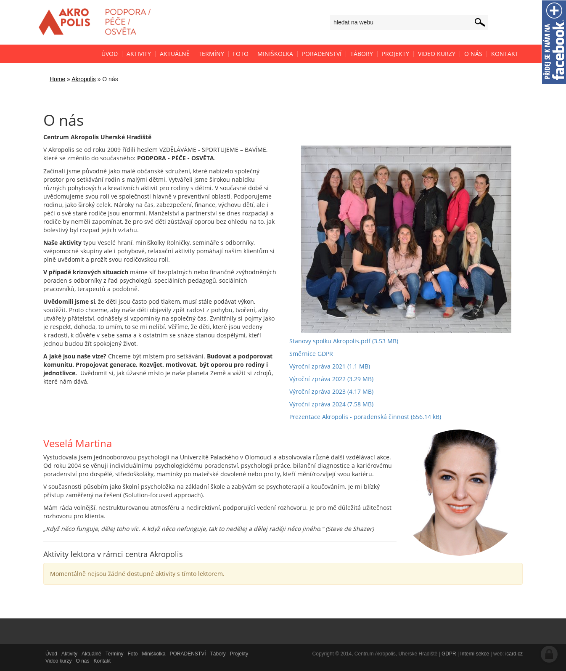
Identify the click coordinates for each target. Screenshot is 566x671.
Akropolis (83, 79)
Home (57, 79)
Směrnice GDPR (311, 354)
